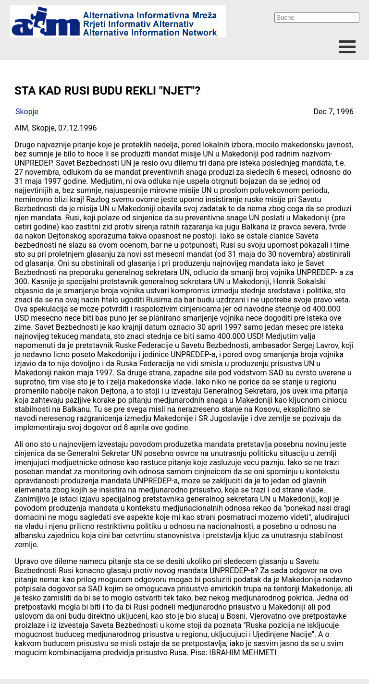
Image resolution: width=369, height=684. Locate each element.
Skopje (26, 111)
